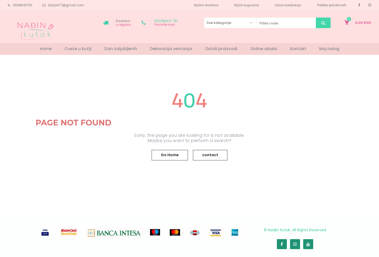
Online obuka (263, 48)
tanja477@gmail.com (66, 5)
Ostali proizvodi (221, 48)
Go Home (170, 155)
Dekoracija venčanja (171, 48)
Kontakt (298, 48)
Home (46, 48)
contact (210, 155)
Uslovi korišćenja (288, 5)
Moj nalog (329, 48)
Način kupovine (246, 5)
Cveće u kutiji (78, 48)
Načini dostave (206, 5)
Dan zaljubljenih (120, 48)
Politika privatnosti (331, 5)
